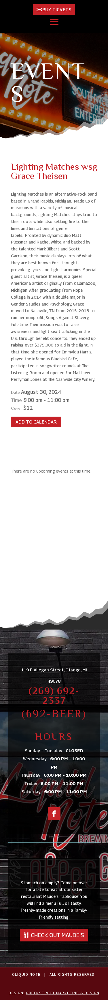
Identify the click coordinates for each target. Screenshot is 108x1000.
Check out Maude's (57, 935)
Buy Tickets (56, 9)
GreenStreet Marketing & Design (62, 993)
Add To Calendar (36, 422)
